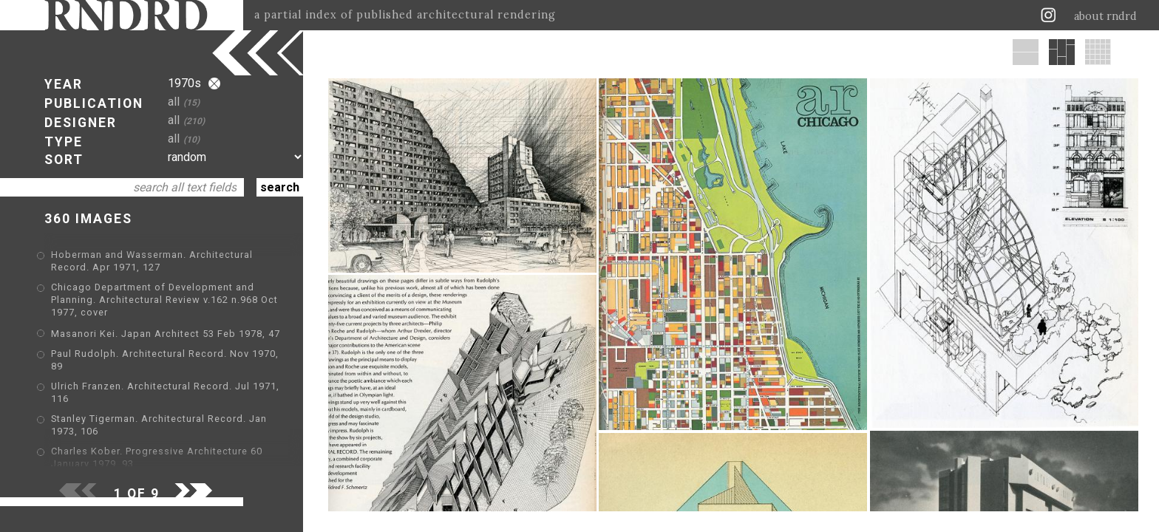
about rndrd (1105, 16)
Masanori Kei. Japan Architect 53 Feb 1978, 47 (165, 333)
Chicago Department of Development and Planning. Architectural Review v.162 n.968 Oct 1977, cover (164, 300)
